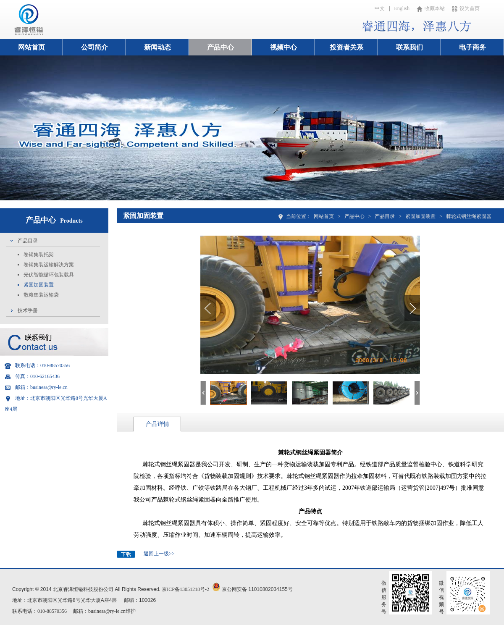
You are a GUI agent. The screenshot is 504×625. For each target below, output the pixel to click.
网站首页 (31, 47)
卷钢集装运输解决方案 (49, 265)
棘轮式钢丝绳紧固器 (468, 216)
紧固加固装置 (39, 285)
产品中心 (220, 47)
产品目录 (28, 241)
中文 (380, 8)
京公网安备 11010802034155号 (257, 589)
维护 (131, 611)
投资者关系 (346, 47)
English (402, 8)
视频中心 (283, 47)
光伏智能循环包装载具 (49, 275)
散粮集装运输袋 (41, 295)
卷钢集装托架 (39, 254)
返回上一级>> (159, 554)
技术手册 (28, 310)
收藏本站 (431, 8)
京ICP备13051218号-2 (185, 589)
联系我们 (409, 47)
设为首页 (466, 8)
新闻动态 (157, 47)
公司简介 (94, 47)
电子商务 (472, 47)
